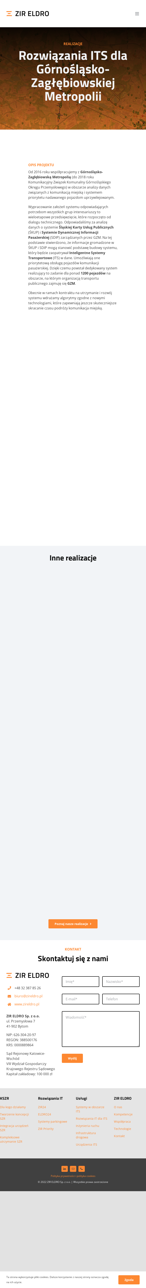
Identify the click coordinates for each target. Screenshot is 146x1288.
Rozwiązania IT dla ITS (91, 1118)
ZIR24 (42, 1107)
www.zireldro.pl (26, 1004)
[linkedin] (64, 1169)
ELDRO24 (44, 1114)
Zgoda (129, 1280)
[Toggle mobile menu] (137, 13)
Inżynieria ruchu (87, 1126)
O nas (118, 1107)
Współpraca (122, 1121)
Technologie (122, 1129)
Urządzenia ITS (86, 1144)
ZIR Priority (46, 1129)
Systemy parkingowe (52, 1121)
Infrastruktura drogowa (86, 1135)
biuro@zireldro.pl (28, 996)
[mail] (73, 1169)
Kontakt (119, 1136)
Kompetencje (123, 1114)
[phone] (81, 1169)
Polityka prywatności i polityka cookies (73, 1176)
